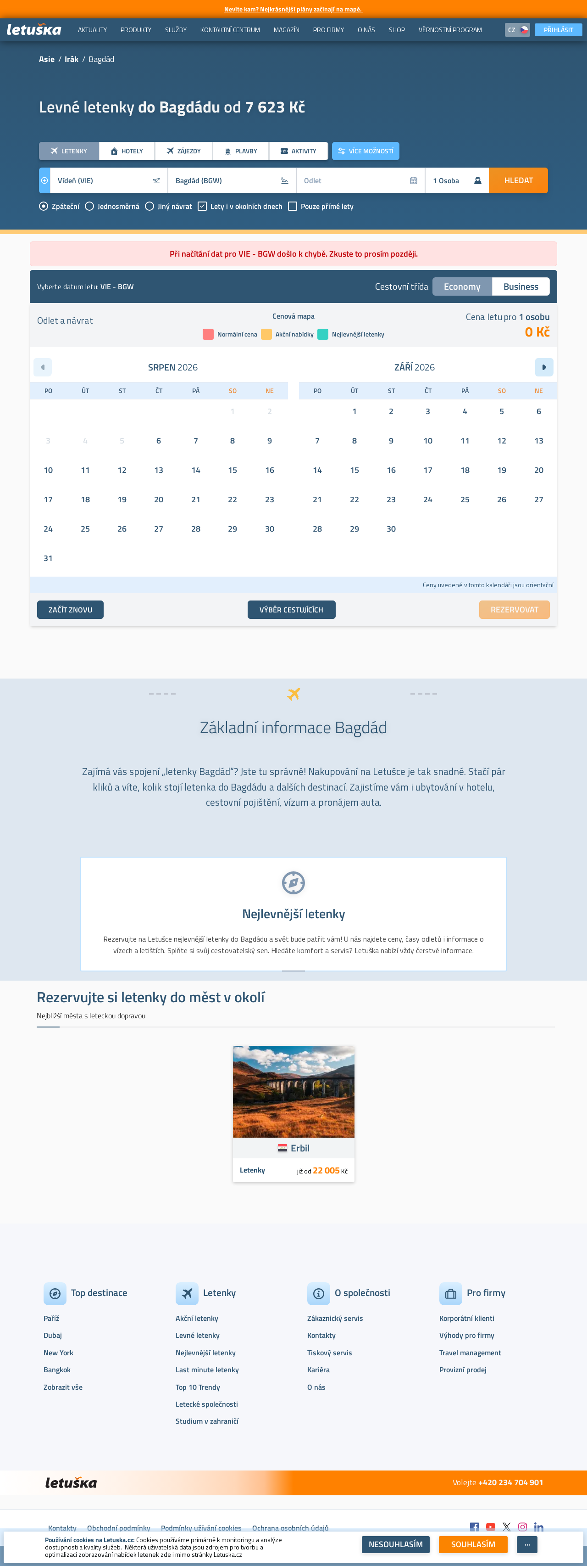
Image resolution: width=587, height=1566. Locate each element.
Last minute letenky (207, 1369)
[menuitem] (92, 29)
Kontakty (321, 1335)
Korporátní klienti (466, 1318)
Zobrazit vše (63, 1386)
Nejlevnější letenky (206, 1352)
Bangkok (57, 1369)
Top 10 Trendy (198, 1386)
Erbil (300, 1147)
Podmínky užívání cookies (201, 1528)
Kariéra (318, 1369)
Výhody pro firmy (466, 1335)
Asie (47, 59)
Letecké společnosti (207, 1403)
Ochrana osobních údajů (290, 1528)
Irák (71, 59)
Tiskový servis (329, 1352)
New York (58, 1352)
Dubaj (53, 1335)
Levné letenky (198, 1335)
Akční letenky (197, 1318)
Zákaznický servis (335, 1318)
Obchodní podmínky (118, 1528)
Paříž (51, 1318)
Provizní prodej (463, 1369)
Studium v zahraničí (207, 1420)
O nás (316, 1386)
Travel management (470, 1352)
